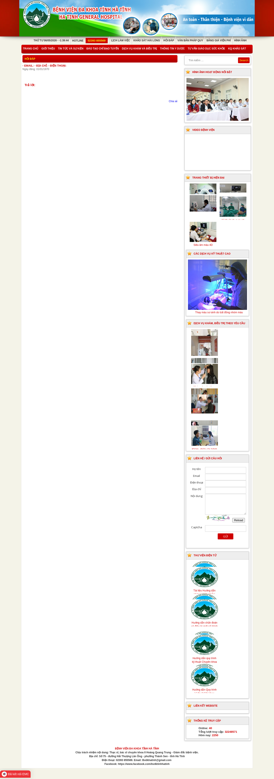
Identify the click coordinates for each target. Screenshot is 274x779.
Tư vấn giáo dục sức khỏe (206, 48)
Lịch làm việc (120, 40)
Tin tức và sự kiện (70, 48)
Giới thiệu (48, 48)
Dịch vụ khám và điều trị (139, 48)
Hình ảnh (240, 40)
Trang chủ (30, 48)
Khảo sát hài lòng (146, 40)
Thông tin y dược (172, 48)
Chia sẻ (173, 101)
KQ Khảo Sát (237, 48)
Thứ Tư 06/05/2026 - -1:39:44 (51, 40)
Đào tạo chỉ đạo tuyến (102, 48)
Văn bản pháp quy (190, 40)
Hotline (90, 40)
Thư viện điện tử (205, 555)
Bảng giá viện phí (219, 40)
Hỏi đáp (168, 40)
